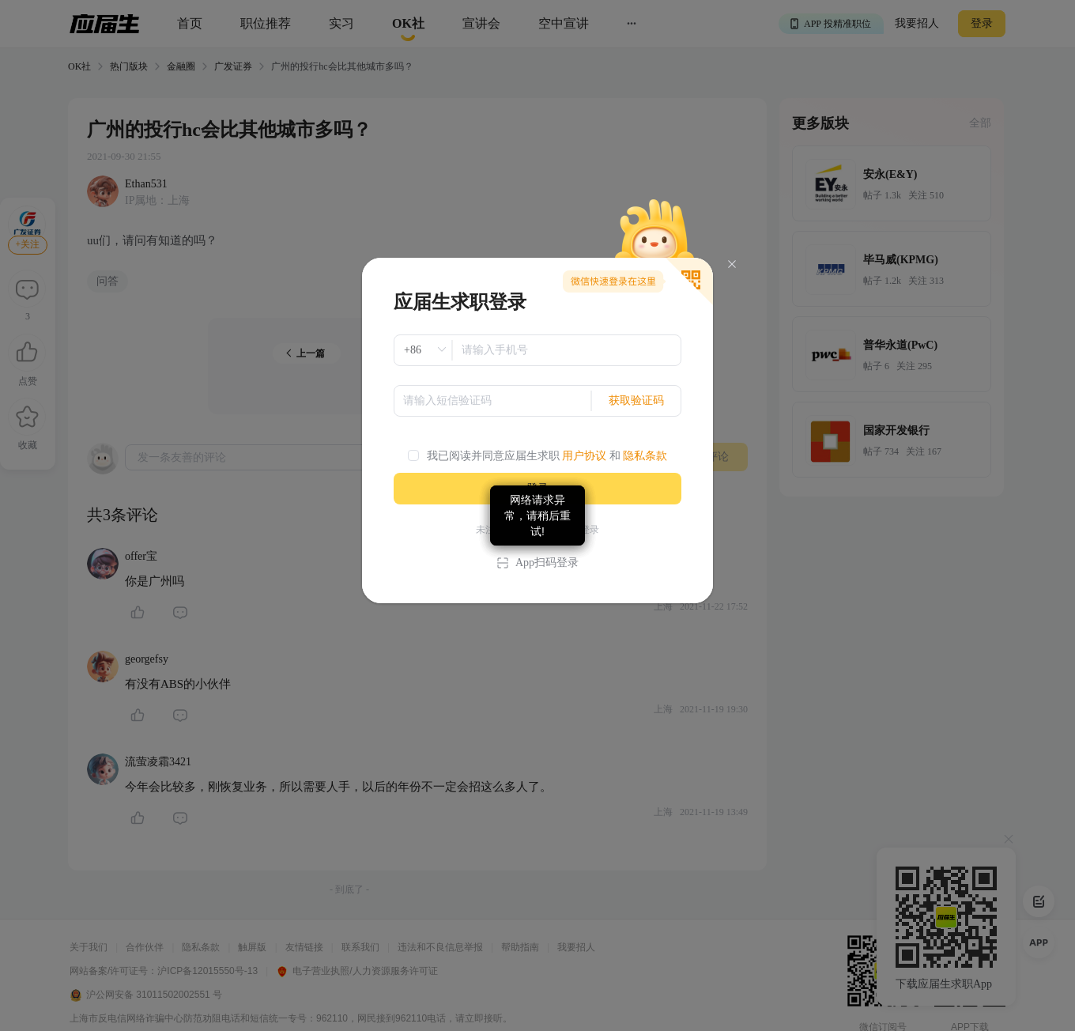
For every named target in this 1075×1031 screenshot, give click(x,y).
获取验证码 (636, 400)
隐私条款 (645, 456)
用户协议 (584, 456)
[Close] (732, 264)
